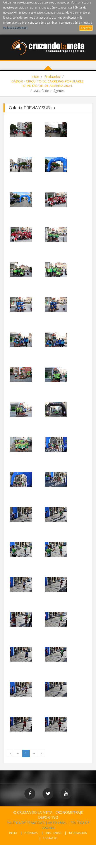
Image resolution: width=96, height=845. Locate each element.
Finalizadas (52, 76)
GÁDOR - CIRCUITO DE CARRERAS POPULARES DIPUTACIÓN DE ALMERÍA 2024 (47, 83)
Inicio (35, 76)
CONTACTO (50, 838)
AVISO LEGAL (57, 823)
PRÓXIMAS (31, 833)
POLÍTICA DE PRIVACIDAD (26, 823)
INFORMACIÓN (78, 833)
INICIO (13, 833)
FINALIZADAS (53, 833)
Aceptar (86, 28)
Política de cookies (14, 28)
